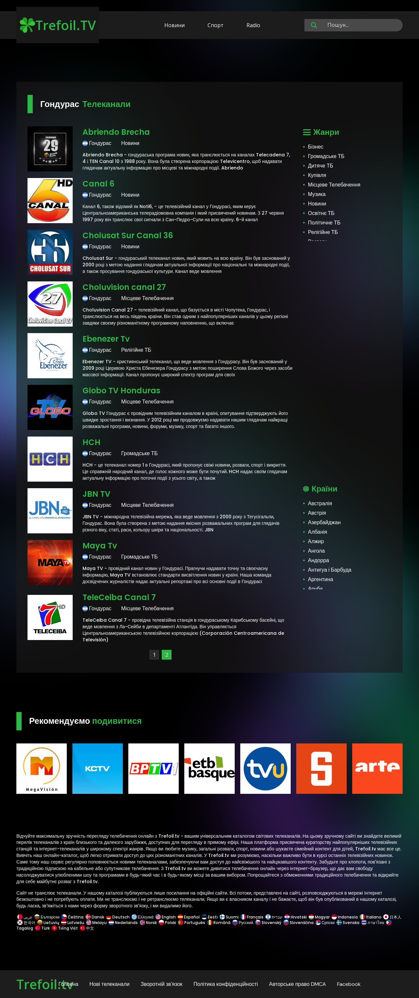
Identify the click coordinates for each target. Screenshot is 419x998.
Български (47, 917)
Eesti (210, 917)
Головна (68, 984)
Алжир (316, 541)
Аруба (315, 589)
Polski (167, 922)
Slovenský (268, 922)
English (166, 917)
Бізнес (315, 147)
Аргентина (320, 579)
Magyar (319, 917)
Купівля (317, 175)
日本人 (391, 917)
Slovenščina (298, 922)
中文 (86, 928)
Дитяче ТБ (320, 165)
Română (218, 922)
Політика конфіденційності (225, 984)
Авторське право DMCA (297, 984)
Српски (325, 922)
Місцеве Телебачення (334, 184)
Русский (242, 922)
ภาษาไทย (372, 922)
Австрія (317, 513)
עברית (273, 917)
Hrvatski (295, 917)
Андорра (318, 560)
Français (252, 917)
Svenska (348, 922)
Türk (42, 928)
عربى (24, 917)
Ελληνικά (143, 917)
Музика (317, 194)
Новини (174, 25)
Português (191, 922)
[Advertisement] (209, 61)
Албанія (317, 532)
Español (189, 917)
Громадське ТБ (326, 156)
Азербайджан (324, 522)
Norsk (148, 922)
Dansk (94, 917)
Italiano (370, 917)
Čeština (72, 917)
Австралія (320, 503)
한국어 (26, 922)
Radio (253, 25)
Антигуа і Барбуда (330, 570)
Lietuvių (48, 922)
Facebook (349, 984)
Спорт (216, 25)
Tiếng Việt (65, 928)
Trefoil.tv (44, 984)
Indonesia (345, 917)
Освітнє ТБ (321, 213)
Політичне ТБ (324, 222)
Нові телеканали (109, 984)
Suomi (229, 917)
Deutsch (118, 917)
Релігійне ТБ (323, 232)
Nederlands (123, 922)
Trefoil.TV (58, 25)
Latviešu (72, 922)
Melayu (96, 922)
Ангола (316, 551)
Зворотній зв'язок (162, 984)
